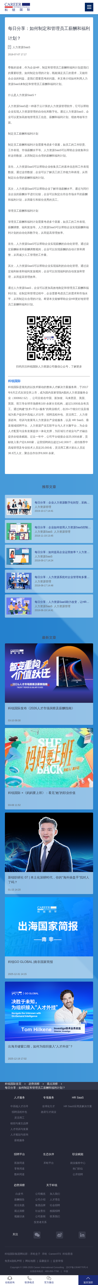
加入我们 (55, 1193)
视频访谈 (19, 1216)
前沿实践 (19, 1205)
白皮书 (19, 1193)
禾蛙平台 (49, 1162)
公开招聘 (78, 1174)
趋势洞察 (34, 1083)
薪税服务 (19, 1140)
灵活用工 (19, 1117)
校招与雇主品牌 (19, 1123)
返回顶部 (88, 1280)
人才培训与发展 (19, 1129)
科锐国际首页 (13, 1083)
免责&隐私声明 (13, 1260)
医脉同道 (19, 1162)
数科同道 (19, 1174)
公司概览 (40, 1193)
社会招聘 (55, 1205)
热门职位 (78, 1168)
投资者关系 (40, 1222)
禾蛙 (44, 1253)
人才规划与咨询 (19, 1134)
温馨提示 (44, 1260)
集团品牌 (40, 1205)
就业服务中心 (77, 1162)
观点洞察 (52, 1083)
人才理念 (55, 1199)
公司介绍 (40, 1199)
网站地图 (30, 1260)
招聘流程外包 (19, 1111)
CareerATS (55, 1253)
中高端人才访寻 (19, 1106)
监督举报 (58, 1260)
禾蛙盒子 (35, 1253)
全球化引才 (48, 1106)
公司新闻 (40, 1216)
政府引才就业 (48, 1111)
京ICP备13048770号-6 (77, 1267)
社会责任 (40, 1210)
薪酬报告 (19, 1199)
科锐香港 (68, 1253)
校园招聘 (55, 1210)
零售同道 (19, 1168)
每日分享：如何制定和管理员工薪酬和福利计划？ (35, 1087)
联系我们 (55, 1216)
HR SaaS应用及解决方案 (78, 1106)
